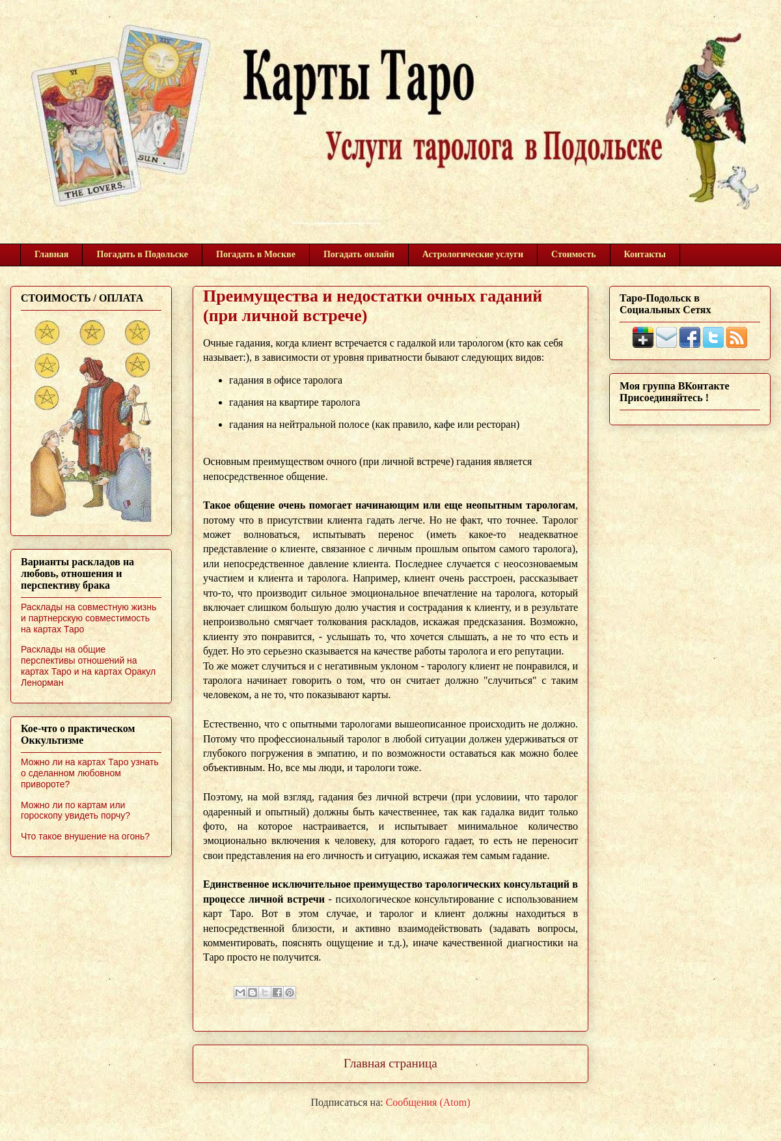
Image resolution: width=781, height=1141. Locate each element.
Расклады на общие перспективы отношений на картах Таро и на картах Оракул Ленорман (88, 665)
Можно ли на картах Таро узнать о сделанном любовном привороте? (90, 773)
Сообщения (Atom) (428, 1102)
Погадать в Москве (255, 254)
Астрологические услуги (472, 254)
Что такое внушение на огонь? (85, 836)
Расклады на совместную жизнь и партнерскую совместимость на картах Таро (88, 618)
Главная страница (390, 1063)
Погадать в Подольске (142, 254)
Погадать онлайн (358, 254)
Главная (51, 254)
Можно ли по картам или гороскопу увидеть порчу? (75, 810)
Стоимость (573, 254)
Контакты (645, 254)
